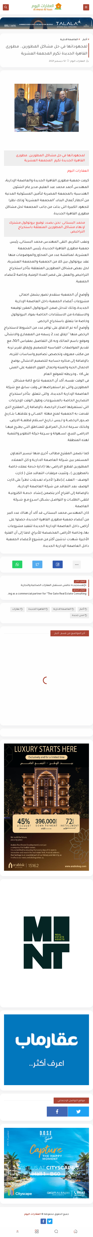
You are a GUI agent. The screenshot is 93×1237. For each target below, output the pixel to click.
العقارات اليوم (32, 1214)
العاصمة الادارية (69, 39)
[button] (58, 564)
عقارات (17, 609)
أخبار (85, 39)
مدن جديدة (79, 615)
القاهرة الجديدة (38, 609)
